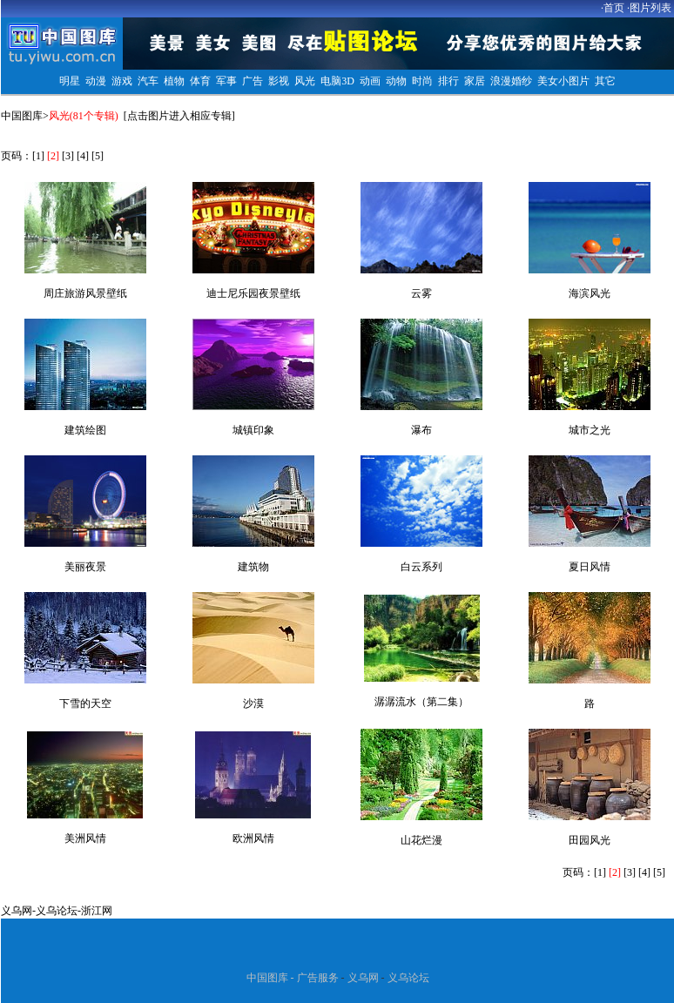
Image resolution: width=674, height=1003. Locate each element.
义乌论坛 (57, 911)
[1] (38, 156)
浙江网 (96, 911)
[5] (97, 156)
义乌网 (16, 911)
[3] (68, 156)
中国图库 (22, 116)
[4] (83, 156)
